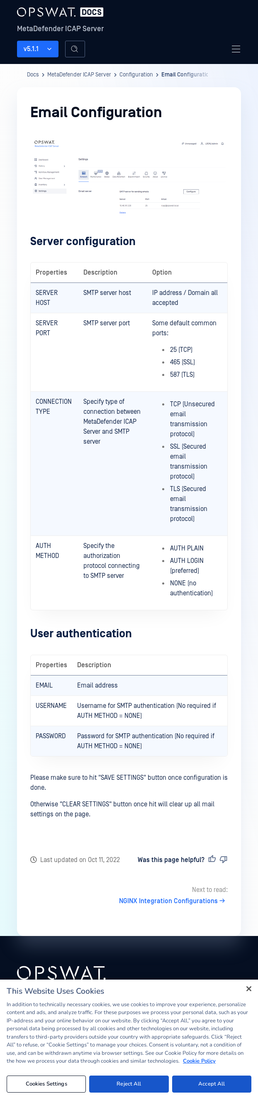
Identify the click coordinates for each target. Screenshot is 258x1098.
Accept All (211, 1086)
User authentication (81, 633)
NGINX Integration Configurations (173, 901)
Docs (33, 74)
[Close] (249, 991)
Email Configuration (186, 74)
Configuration (136, 74)
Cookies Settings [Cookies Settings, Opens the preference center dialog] (46, 1086)
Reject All (129, 1086)
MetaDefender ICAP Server (60, 29)
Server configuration (83, 241)
